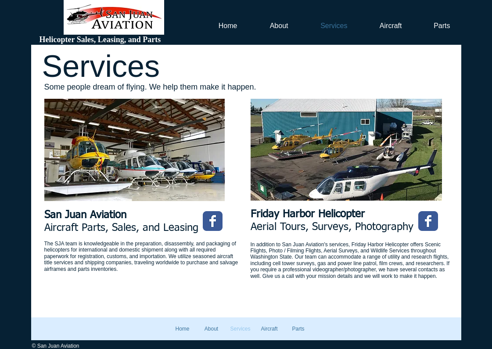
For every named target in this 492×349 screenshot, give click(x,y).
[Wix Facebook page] (213, 221)
